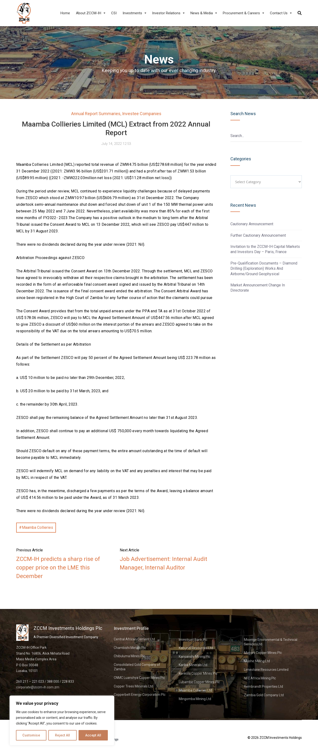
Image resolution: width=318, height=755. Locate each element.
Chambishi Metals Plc (130, 648)
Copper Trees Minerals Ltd (133, 686)
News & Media (201, 13)
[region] (62, 720)
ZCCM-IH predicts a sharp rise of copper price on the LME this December (58, 567)
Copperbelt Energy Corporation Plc (139, 694)
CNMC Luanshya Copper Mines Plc (139, 678)
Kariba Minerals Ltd (193, 665)
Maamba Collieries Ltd (195, 690)
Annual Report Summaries (95, 113)
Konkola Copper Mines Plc (198, 673)
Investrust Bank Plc (193, 640)
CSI (114, 13)
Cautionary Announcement (251, 224)
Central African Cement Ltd (134, 639)
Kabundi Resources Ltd (196, 648)
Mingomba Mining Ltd (195, 699)
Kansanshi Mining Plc (194, 656)
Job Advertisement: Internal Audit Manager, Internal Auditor (163, 563)
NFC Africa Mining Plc (260, 678)
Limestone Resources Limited (266, 670)
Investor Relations (166, 13)
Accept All (93, 735)
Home (65, 13)
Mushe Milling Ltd (257, 661)
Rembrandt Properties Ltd (263, 686)
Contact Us (279, 13)
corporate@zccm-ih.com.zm (37, 687)
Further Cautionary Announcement (258, 235)
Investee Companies (141, 113)
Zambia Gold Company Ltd (264, 695)
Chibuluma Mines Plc (129, 656)
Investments (132, 13)
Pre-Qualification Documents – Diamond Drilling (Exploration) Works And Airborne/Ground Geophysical (263, 268)
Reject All (62, 735)
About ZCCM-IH (88, 13)
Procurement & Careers (241, 13)
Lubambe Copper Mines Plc (199, 682)
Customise (31, 735)
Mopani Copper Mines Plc (263, 653)
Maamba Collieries (37, 527)
